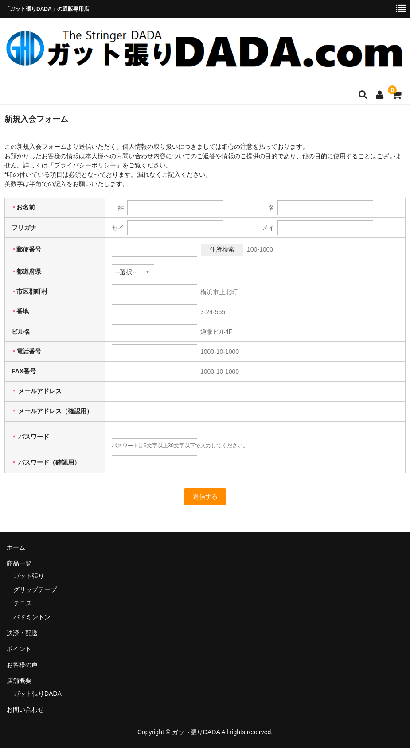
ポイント (19, 648)
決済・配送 (22, 632)
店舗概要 (19, 680)
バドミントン (32, 616)
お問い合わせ (25, 709)
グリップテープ (35, 589)
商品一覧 (19, 563)
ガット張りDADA (37, 693)
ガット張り (28, 575)
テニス (22, 603)
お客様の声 (22, 664)
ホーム (16, 547)
